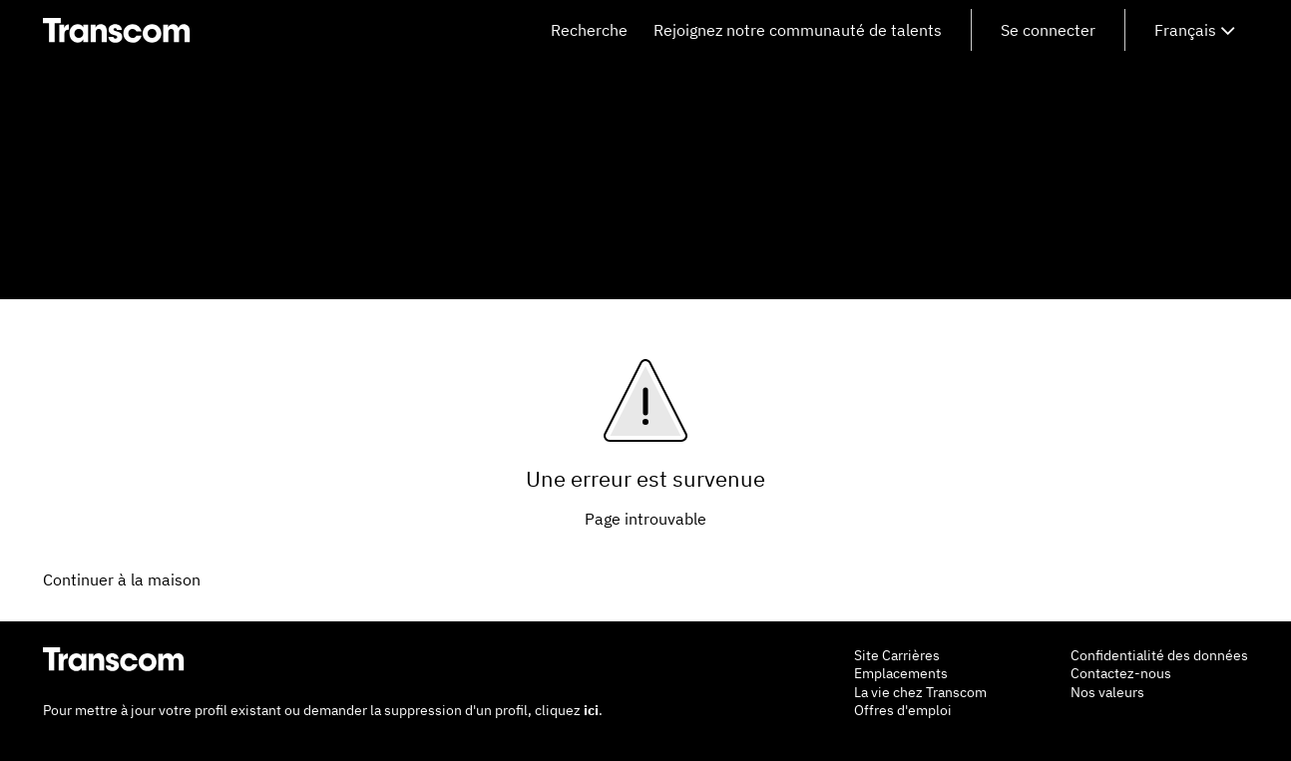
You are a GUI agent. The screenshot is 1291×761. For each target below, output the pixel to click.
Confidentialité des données (1159, 655)
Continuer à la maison (122, 579)
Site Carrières (897, 655)
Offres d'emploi (903, 710)
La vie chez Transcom (920, 692)
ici (591, 710)
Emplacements (901, 673)
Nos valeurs (1107, 692)
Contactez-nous (1121, 673)
